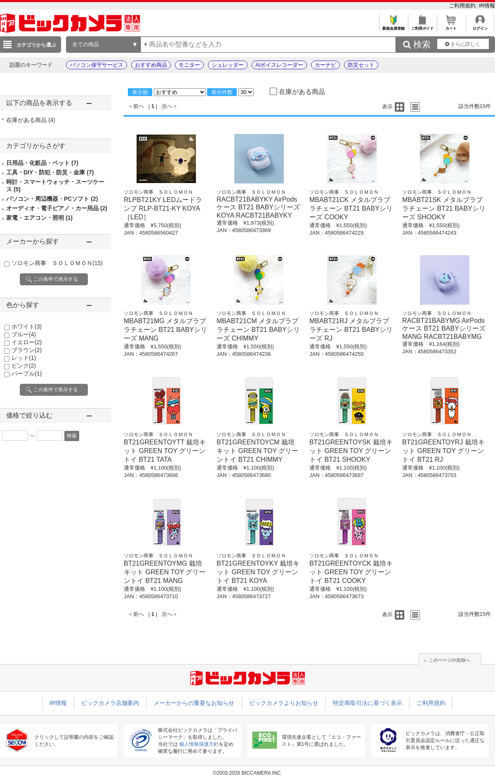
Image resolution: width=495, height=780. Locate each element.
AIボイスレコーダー (279, 65)
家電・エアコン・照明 (39, 217)
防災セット (361, 65)
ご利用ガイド (422, 26)
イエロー (27, 342)
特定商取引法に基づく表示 (367, 703)
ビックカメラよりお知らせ (283, 703)
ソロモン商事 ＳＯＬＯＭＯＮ (57, 263)
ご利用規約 (463, 5)
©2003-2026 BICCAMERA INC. (247, 773)
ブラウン (27, 350)
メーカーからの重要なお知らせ (193, 703)
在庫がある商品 (30, 120)
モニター (189, 65)
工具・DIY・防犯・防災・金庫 (50, 172)
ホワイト (27, 326)
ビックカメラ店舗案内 (110, 703)
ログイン (480, 26)
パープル (27, 373)
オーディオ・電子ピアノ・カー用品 (56, 208)
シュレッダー (228, 65)
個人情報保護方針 (199, 744)
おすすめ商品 (151, 65)
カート (451, 26)
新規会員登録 (393, 26)
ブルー (24, 334)
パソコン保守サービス (96, 65)
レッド (24, 358)
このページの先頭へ (449, 660)
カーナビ (325, 65)
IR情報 (487, 5)
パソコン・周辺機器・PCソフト (52, 198)
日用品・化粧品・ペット (42, 163)
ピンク (24, 365)
